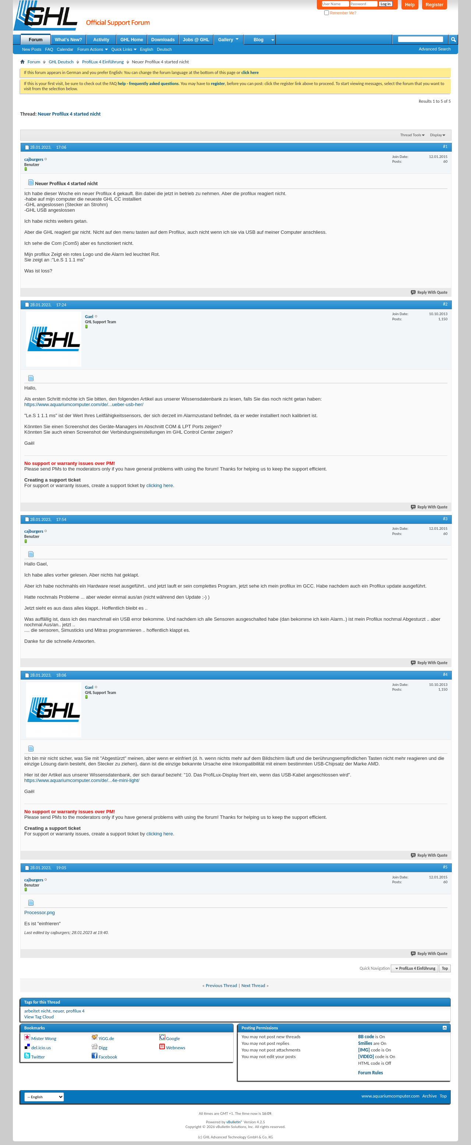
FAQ (49, 49)
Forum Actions (90, 49)
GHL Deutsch (61, 61)
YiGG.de (106, 1038)
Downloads (163, 39)
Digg (103, 1047)
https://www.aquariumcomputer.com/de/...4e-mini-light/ (81, 780)
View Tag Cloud (39, 1016)
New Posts (32, 49)
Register (434, 4)
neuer (58, 1011)
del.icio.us (41, 1047)
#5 (445, 867)
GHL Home (131, 39)
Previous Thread (221, 985)
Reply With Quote (429, 292)
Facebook (108, 1057)
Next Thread (253, 985)
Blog (258, 39)
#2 (445, 304)
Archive (429, 1096)
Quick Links (121, 49)
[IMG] (364, 1050)
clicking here (159, 485)
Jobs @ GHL (196, 39)
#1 (445, 146)
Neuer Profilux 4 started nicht (69, 114)
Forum (35, 39)
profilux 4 (75, 1011)
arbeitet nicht (37, 1011)
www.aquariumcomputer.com (390, 1096)
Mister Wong (43, 1038)
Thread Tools (410, 135)
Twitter (38, 1057)
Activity (101, 39)
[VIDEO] (366, 1056)
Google (173, 1038)
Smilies (365, 1043)
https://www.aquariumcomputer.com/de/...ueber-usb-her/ (84, 404)
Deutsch (164, 49)
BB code (366, 1036)
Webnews (175, 1047)
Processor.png (39, 912)
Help (410, 4)
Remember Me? (340, 13)
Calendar (65, 49)
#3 (445, 518)
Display (436, 135)
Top (445, 968)
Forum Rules (370, 1072)
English (146, 49)
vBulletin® (234, 1122)
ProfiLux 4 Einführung (103, 61)
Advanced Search (435, 49)
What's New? (68, 39)
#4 (445, 674)
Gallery (229, 39)
